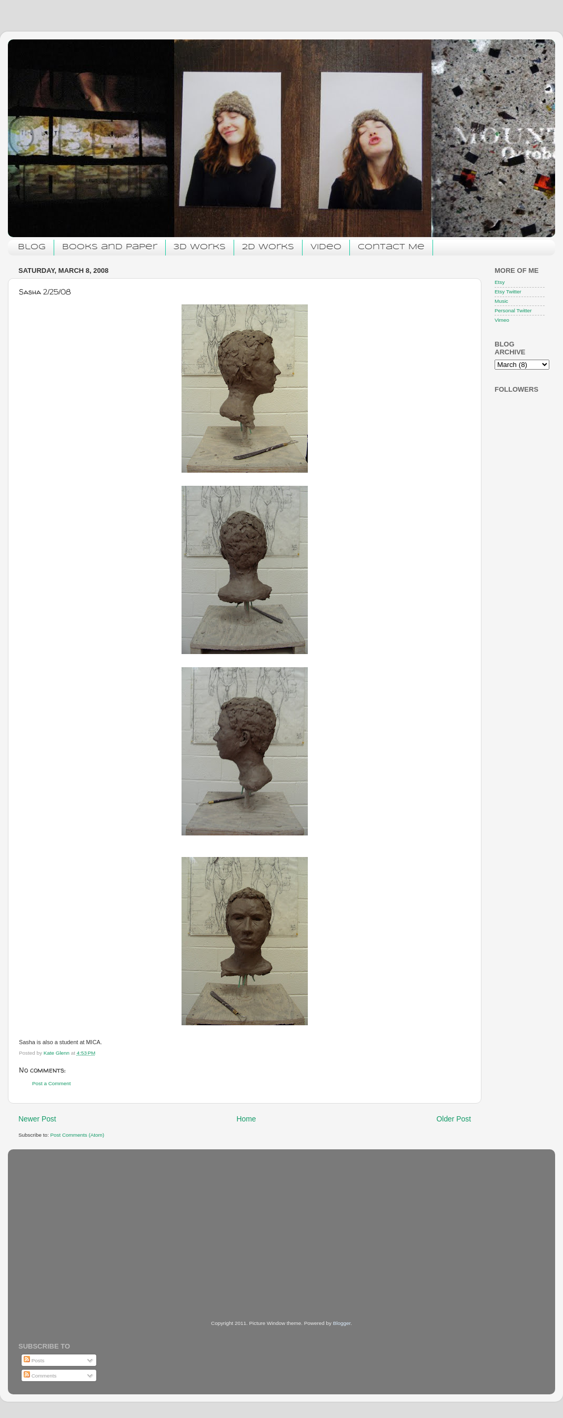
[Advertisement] (97, 1220)
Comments (40, 1376)
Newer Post (37, 1119)
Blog (32, 247)
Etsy (500, 282)
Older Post (454, 1119)
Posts (34, 1360)
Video (325, 247)
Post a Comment (51, 1083)
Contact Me (391, 247)
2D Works (268, 247)
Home (246, 1119)
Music (501, 301)
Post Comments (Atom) (77, 1135)
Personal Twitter (513, 310)
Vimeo (502, 320)
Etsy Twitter (508, 291)
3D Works (200, 247)
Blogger (342, 1323)
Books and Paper (109, 247)
